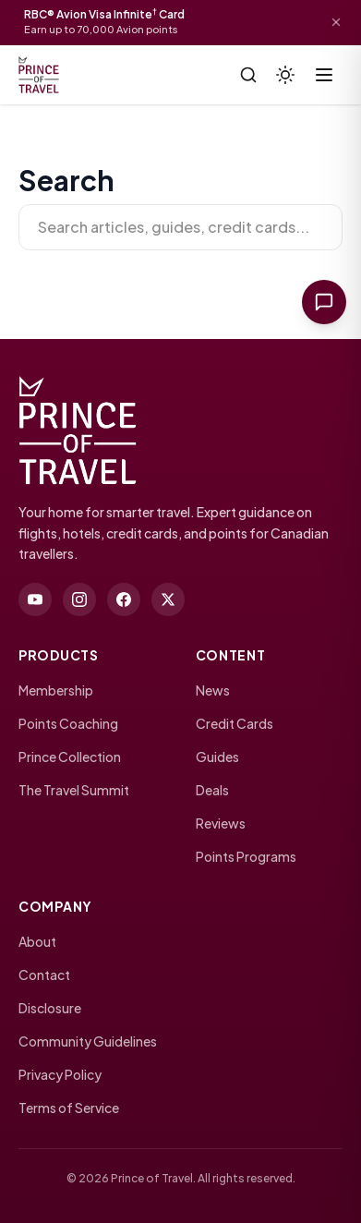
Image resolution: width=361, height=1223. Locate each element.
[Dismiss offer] (336, 22)
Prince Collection (69, 756)
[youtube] (35, 599)
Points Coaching (68, 723)
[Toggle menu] (324, 74)
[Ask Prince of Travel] (324, 302)
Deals (212, 789)
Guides (217, 756)
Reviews (221, 823)
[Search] (248, 74)
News (213, 690)
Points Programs (246, 856)
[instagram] (79, 599)
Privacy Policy (60, 1074)
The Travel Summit (73, 789)
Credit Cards (234, 723)
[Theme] (285, 74)
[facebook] (123, 599)
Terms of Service (68, 1107)
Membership (55, 690)
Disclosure (49, 1007)
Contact (44, 974)
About (37, 941)
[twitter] (168, 599)
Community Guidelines (87, 1041)
